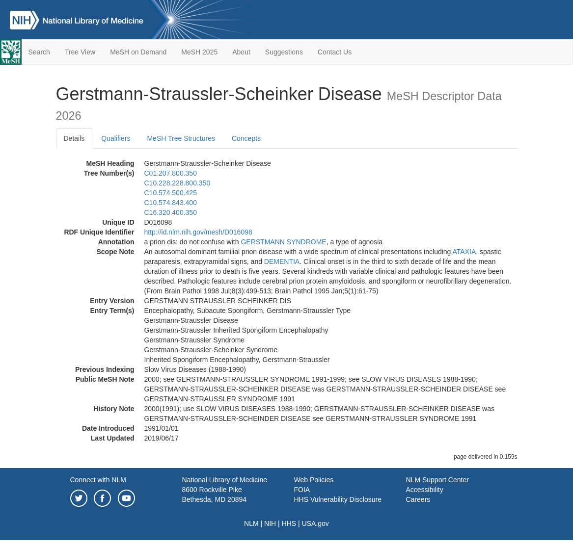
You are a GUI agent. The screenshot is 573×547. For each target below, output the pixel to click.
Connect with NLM (98, 480)
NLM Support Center (437, 480)
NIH (270, 523)
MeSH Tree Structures (181, 138)
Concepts (246, 138)
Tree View (80, 52)
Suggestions (284, 52)
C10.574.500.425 (170, 193)
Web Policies (314, 480)
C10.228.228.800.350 (177, 183)
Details (74, 138)
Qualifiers (115, 138)
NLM (251, 523)
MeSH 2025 (199, 52)
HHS (289, 523)
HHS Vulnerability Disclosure (338, 499)
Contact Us (335, 52)
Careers (418, 499)
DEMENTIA (282, 261)
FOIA (302, 490)
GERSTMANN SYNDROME (283, 242)
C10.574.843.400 (170, 203)
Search (39, 52)
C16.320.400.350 (170, 212)
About (241, 52)
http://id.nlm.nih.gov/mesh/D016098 (198, 232)
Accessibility (424, 490)
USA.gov (315, 523)
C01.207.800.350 (170, 173)
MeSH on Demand (138, 52)
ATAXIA (464, 252)
